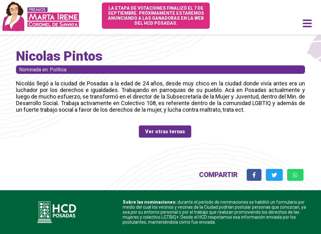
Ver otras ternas (165, 132)
